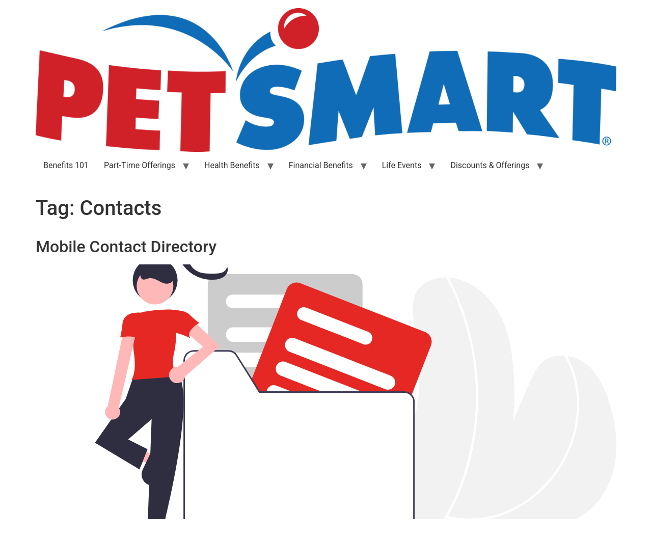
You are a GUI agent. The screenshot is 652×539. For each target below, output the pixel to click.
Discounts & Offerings (489, 165)
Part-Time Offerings (139, 165)
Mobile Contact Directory (126, 246)
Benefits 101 (66, 165)
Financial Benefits (321, 165)
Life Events (402, 165)
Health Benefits (232, 165)
